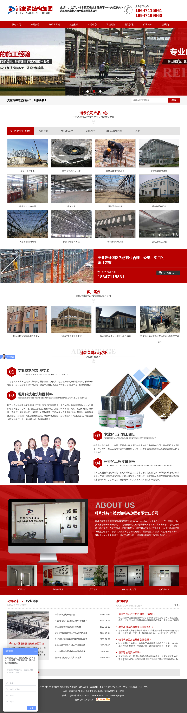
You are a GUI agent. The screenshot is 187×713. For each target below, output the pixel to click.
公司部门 (22, 589)
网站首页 (16, 24)
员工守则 (93, 589)
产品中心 (92, 24)
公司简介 (147, 24)
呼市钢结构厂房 (159, 206)
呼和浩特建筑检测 (159, 171)
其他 (137, 131)
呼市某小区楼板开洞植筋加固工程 (26, 643)
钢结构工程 (54, 24)
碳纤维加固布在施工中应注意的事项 (71, 633)
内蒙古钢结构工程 (71, 241)
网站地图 (133, 687)
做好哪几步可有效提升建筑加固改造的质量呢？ (71, 640)
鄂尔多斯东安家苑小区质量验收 (27, 336)
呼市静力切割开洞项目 (65, 614)
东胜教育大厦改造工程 (71, 336)
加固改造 (35, 24)
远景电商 (89, 700)
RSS (140, 687)
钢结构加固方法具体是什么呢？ (134, 639)
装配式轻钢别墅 (114, 131)
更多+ (177, 605)
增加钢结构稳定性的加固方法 (68, 657)
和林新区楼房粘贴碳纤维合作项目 (115, 336)
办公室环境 (58, 589)
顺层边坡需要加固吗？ (130, 652)
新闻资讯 (129, 24)
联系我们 (166, 24)
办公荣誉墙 (164, 589)
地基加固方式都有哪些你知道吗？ (136, 627)
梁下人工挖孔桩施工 (71, 171)
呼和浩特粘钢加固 (115, 241)
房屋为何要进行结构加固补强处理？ (137, 614)
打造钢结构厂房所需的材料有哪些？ (71, 621)
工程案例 (110, 24)
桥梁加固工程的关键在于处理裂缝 (70, 645)
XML (146, 687)
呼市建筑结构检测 (27, 206)
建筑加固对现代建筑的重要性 (68, 627)
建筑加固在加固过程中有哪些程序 (70, 651)
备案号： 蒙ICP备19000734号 (113, 687)
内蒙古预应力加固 (159, 241)
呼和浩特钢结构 (115, 206)
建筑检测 (74, 24)
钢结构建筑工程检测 (115, 171)
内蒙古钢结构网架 (27, 241)
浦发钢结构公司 (129, 589)
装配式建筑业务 (27, 171)
